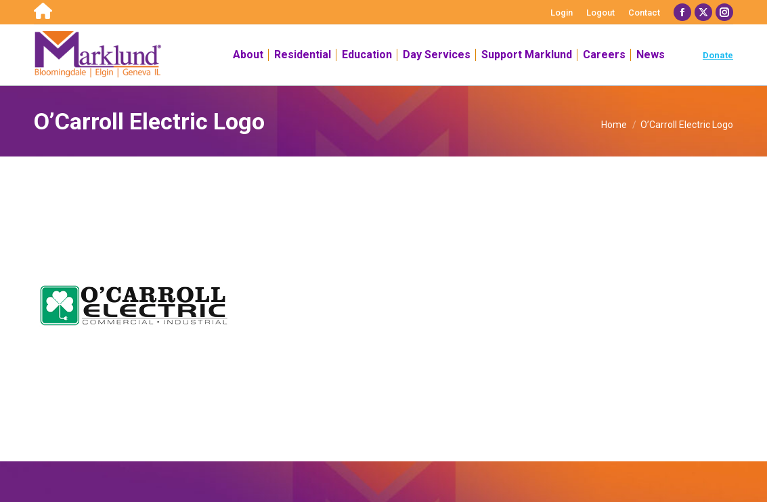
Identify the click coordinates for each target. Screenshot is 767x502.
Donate (718, 55)
